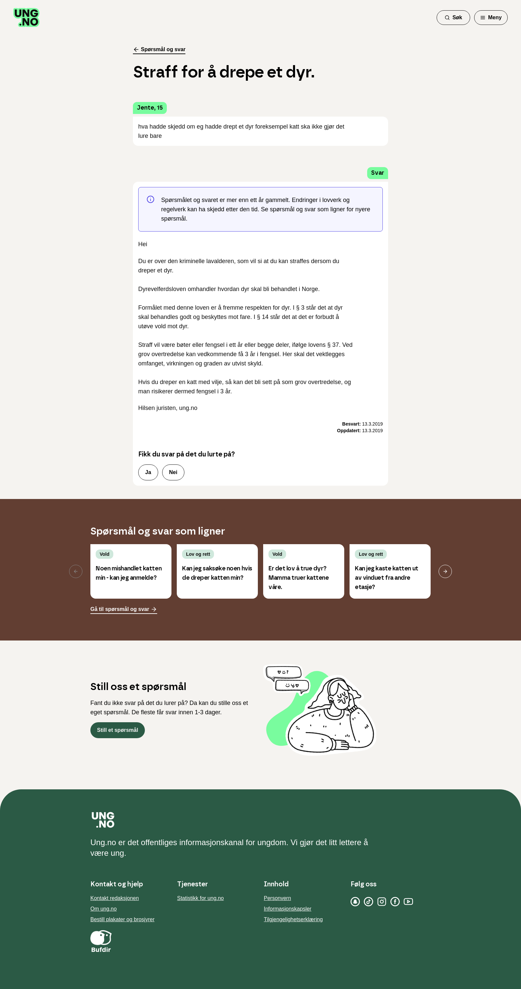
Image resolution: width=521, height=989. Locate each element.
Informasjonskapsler (287, 909)
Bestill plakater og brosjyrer (122, 919)
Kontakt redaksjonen (114, 898)
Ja (148, 472)
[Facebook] (395, 901)
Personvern (277, 898)
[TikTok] (368, 901)
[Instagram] (381, 901)
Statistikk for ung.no (200, 898)
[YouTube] (408, 901)
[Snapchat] (355, 901)
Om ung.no (103, 909)
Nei (173, 472)
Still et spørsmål (117, 730)
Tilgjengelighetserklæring (293, 919)
